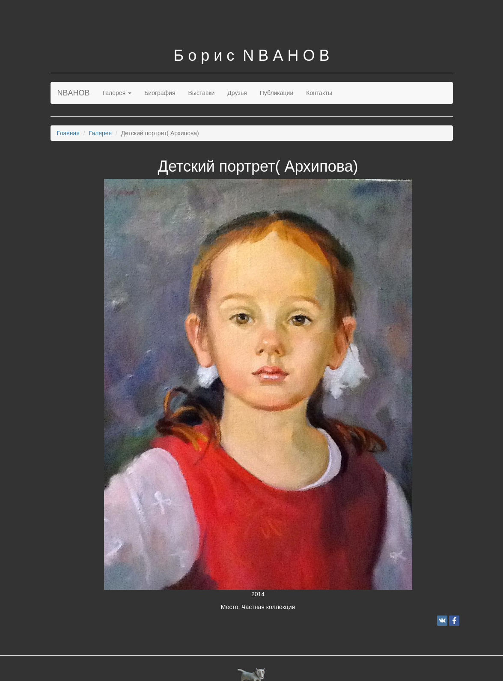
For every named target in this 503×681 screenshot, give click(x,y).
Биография (159, 92)
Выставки (201, 92)
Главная (68, 133)
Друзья (237, 92)
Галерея (117, 92)
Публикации (276, 92)
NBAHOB (73, 93)
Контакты (319, 92)
